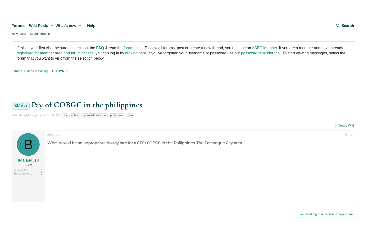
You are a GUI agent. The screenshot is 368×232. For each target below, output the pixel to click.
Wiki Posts (38, 26)
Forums (19, 26)
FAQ (100, 48)
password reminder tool (260, 53)
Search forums (40, 33)
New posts (19, 33)
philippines (117, 115)
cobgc (75, 115)
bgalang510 (23, 115)
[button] (52, 25)
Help (91, 26)
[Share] (346, 135)
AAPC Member (264, 48)
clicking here (135, 53)
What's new (65, 26)
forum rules (133, 48)
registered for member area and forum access (55, 53)
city (65, 115)
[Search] (344, 25)
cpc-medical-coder (94, 115)
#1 (352, 135)
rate (130, 115)
